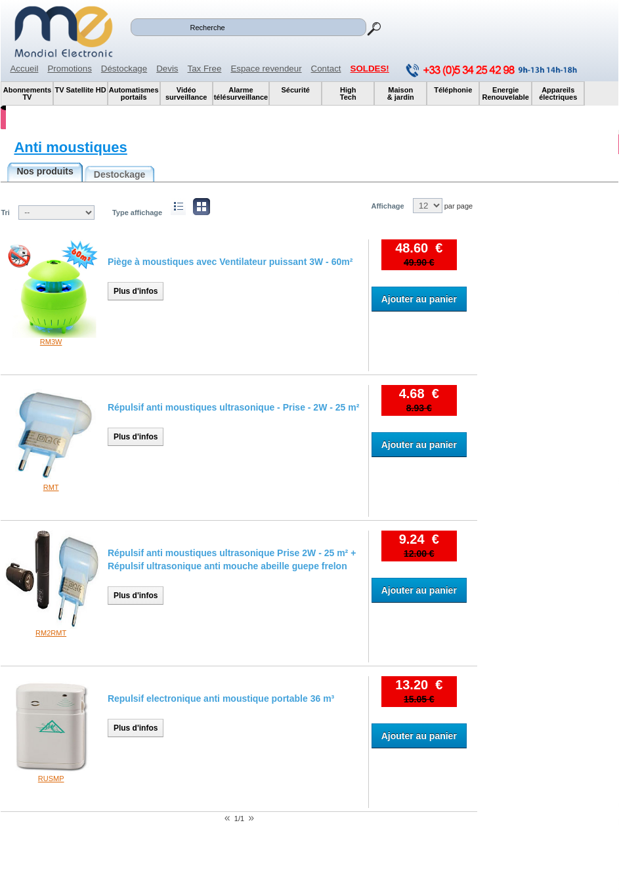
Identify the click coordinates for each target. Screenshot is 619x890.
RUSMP (51, 778)
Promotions (69, 68)
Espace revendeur (265, 68)
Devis (167, 68)
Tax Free (205, 68)
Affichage (387, 206)
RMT (51, 487)
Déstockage (124, 68)
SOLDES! (370, 68)
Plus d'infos (136, 291)
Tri (5, 212)
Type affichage (137, 212)
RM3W (51, 342)
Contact (326, 68)
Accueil (24, 68)
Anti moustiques (70, 147)
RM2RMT (50, 633)
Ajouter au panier (419, 299)
